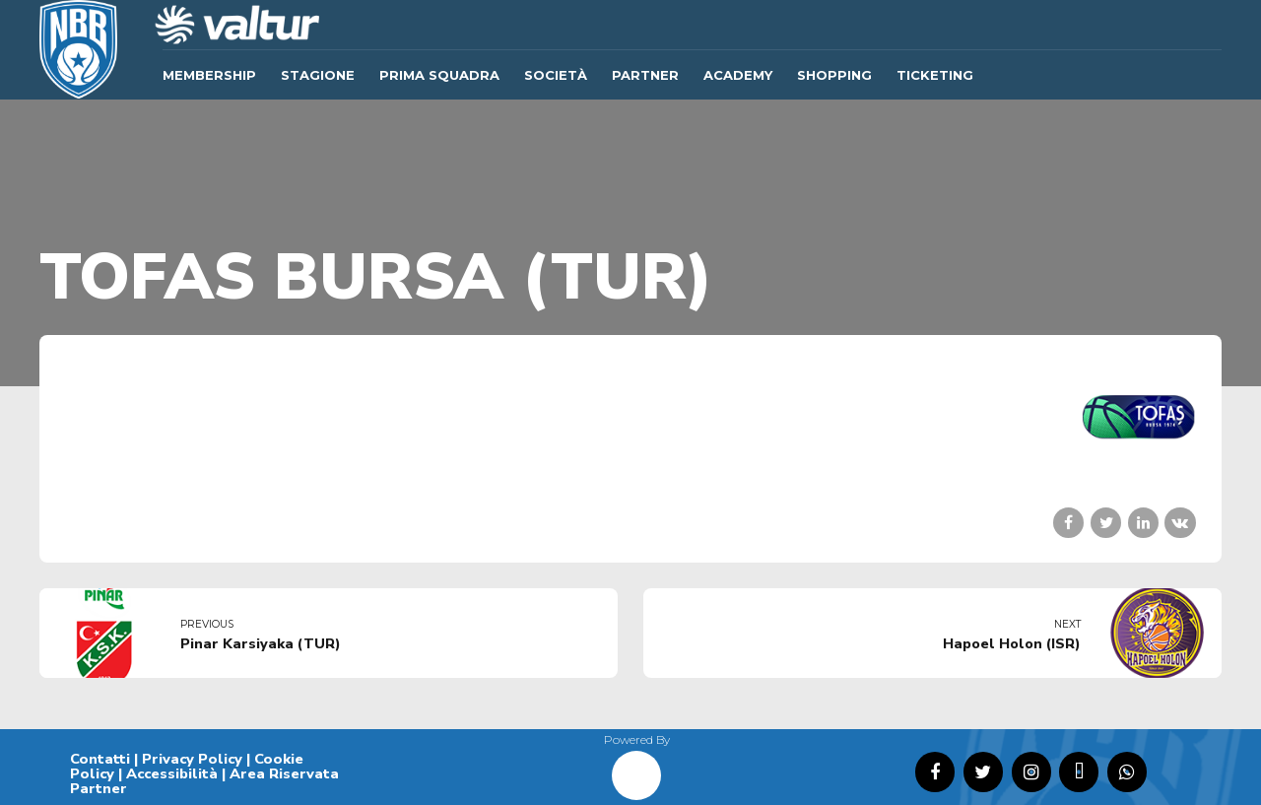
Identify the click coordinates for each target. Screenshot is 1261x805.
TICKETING (934, 75)
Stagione (318, 75)
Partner (645, 75)
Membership (209, 75)
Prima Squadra (439, 75)
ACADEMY (737, 75)
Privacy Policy (192, 759)
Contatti (100, 759)
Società (555, 75)
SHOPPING (834, 75)
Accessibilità (172, 773)
